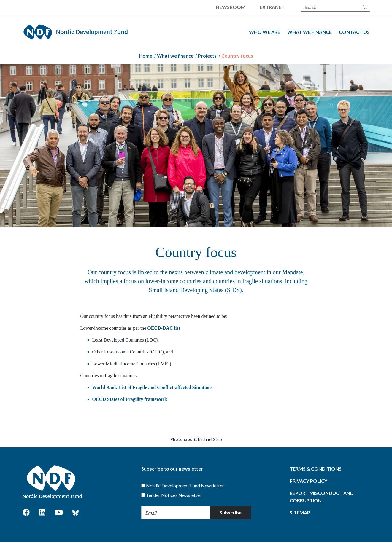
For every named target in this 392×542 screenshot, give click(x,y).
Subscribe (231, 512)
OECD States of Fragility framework (129, 399)
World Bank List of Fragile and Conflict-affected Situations (152, 387)
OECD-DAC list (163, 328)
